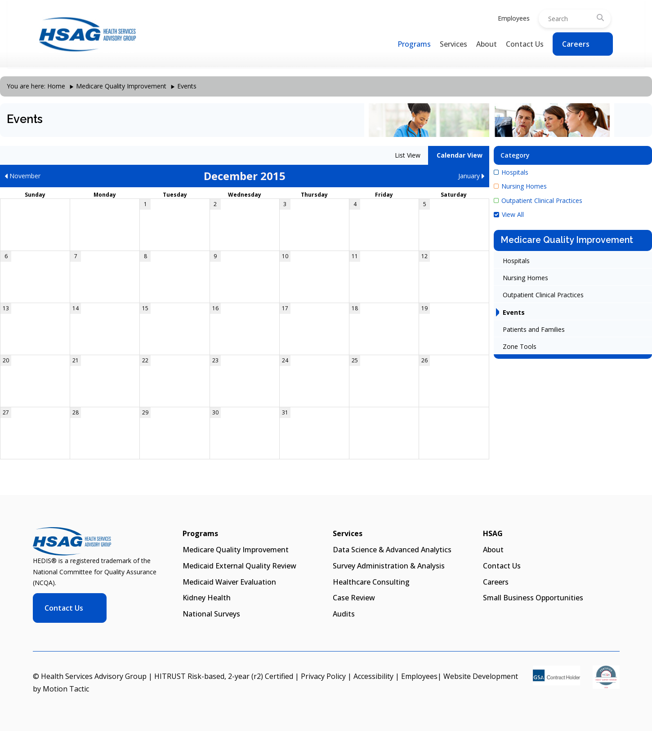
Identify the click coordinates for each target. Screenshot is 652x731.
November (22, 176)
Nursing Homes (520, 186)
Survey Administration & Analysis (389, 566)
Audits (344, 614)
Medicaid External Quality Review (239, 566)
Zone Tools (519, 346)
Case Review (354, 598)
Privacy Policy (323, 676)
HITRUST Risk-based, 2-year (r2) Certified (223, 676)
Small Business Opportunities (533, 598)
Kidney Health (207, 598)
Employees (514, 18)
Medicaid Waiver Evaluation (229, 582)
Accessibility (373, 676)
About (486, 44)
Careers (575, 44)
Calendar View (458, 155)
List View (406, 155)
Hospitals (511, 172)
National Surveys (211, 614)
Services (453, 44)
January (471, 176)
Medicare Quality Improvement (121, 86)
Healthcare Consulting (371, 582)
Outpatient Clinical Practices (538, 200)
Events (514, 312)
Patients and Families (534, 329)
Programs (414, 44)
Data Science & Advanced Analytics (392, 550)
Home (56, 86)
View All (509, 214)
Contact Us (525, 44)
